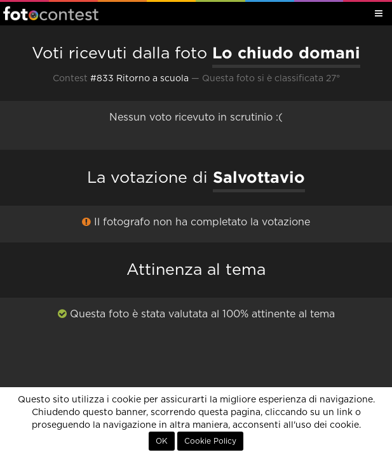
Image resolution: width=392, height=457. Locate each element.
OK (162, 441)
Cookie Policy (210, 441)
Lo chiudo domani (286, 53)
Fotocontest (50, 13)
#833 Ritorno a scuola (139, 78)
